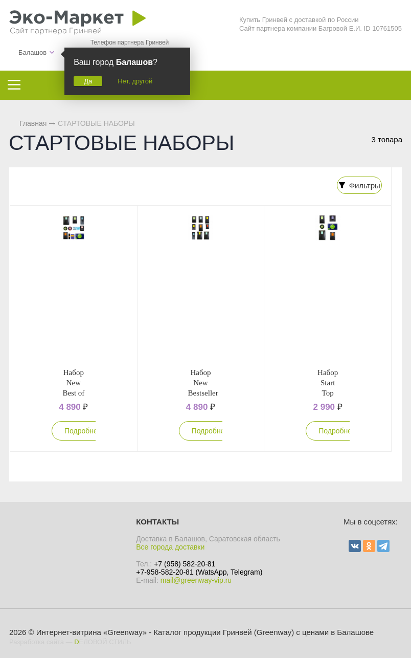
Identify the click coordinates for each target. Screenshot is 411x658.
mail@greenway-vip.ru (196, 579)
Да (88, 81)
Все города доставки (170, 545)
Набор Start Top (327, 381)
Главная (33, 123)
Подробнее (83, 429)
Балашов (32, 52)
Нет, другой (135, 81)
